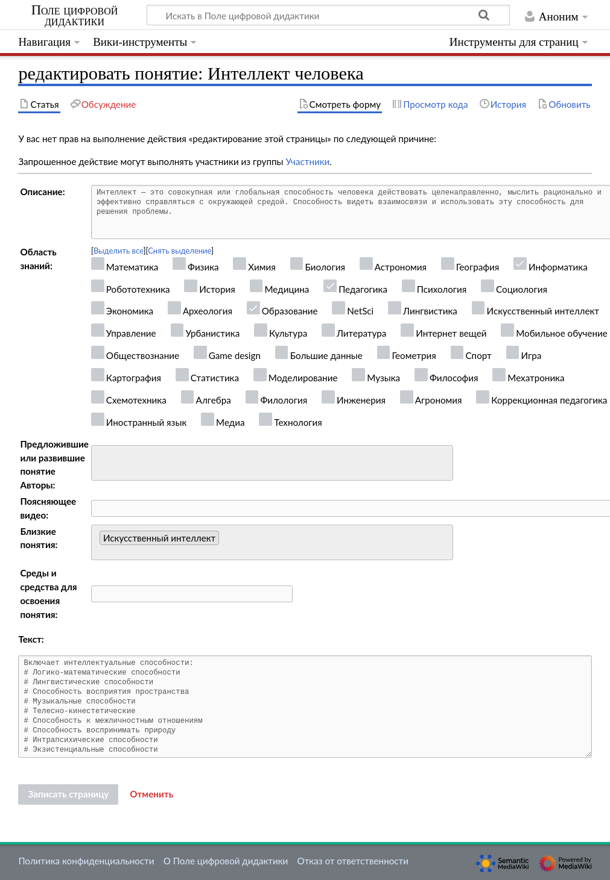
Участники (307, 161)
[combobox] (272, 463)
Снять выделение (179, 250)
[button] (151, 794)
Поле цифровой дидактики (74, 16)
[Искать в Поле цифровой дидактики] (328, 15)
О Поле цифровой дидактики (226, 860)
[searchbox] (103, 461)
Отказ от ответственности (352, 860)
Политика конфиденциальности (86, 860)
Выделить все (119, 250)
